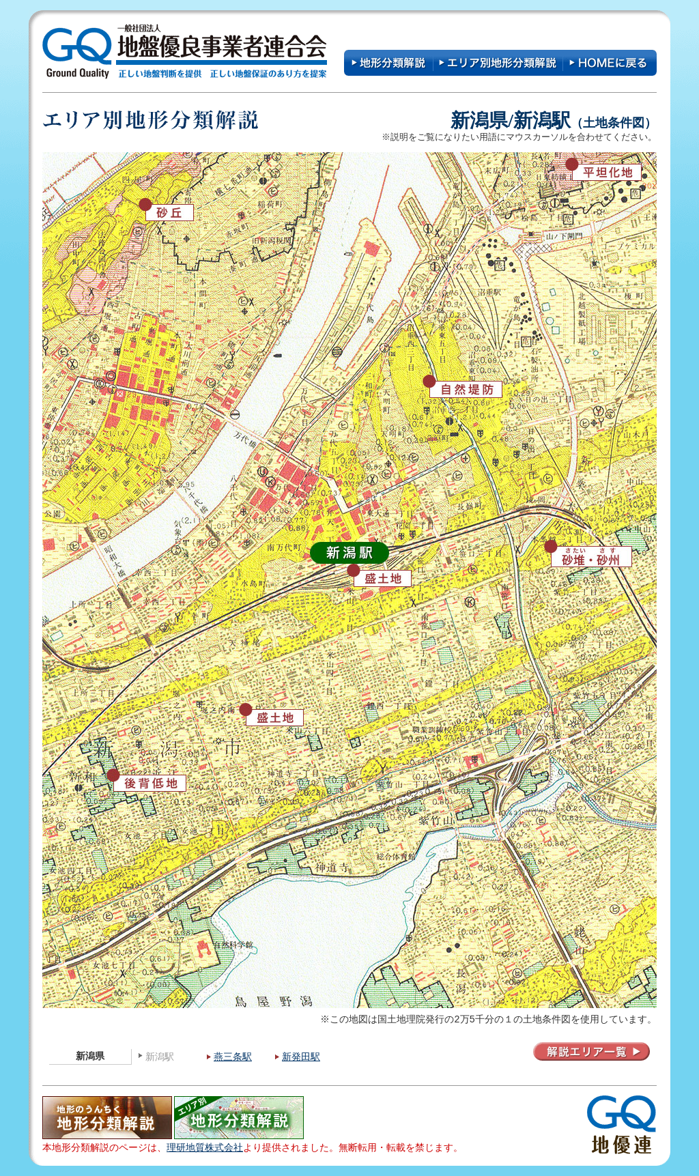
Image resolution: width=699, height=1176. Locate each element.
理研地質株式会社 (205, 1147)
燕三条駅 (233, 1056)
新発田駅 (301, 1056)
